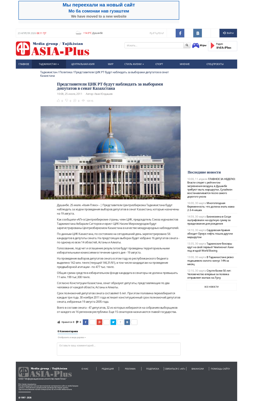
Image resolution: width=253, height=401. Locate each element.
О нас (85, 368)
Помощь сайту (220, 368)
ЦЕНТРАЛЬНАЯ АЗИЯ (83, 64)
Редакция (108, 368)
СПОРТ (159, 64)
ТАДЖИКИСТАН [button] (49, 64)
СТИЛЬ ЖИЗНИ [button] (134, 64)
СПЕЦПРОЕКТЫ (215, 64)
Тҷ (155, 33)
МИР (110, 64)
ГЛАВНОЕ (23, 64)
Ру (151, 33)
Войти (228, 33)
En (160, 33)
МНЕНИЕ (185, 64)
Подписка (152, 368)
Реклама (130, 368)
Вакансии (198, 368)
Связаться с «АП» (175, 368)
